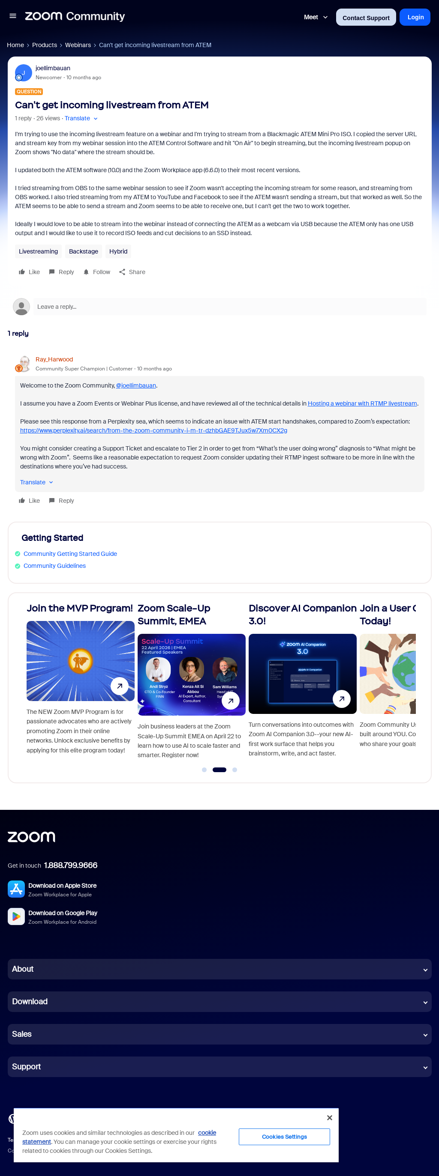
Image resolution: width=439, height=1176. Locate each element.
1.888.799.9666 (70, 865)
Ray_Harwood (54, 359)
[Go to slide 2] (219, 770)
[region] (176, 1134)
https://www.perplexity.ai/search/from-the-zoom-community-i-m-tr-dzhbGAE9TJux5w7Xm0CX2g (153, 430)
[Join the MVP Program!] (81, 684)
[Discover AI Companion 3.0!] (303, 684)
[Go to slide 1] (204, 770)
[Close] (329, 1117)
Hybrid (118, 251)
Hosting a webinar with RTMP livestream (362, 403)
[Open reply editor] (220, 306)
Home (15, 45)
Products (44, 45)
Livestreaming (38, 251)
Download (30, 1002)
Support (26, 1067)
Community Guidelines (55, 566)
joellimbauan (53, 68)
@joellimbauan (136, 385)
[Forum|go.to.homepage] (75, 17)
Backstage (83, 251)
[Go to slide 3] (235, 770)
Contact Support (366, 18)
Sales (21, 1034)
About (22, 969)
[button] (13, 17)
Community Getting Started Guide (70, 554)
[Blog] (13, 1118)
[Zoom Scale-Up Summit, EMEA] (192, 684)
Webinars (78, 45)
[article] (219, 431)
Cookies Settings (284, 1136)
